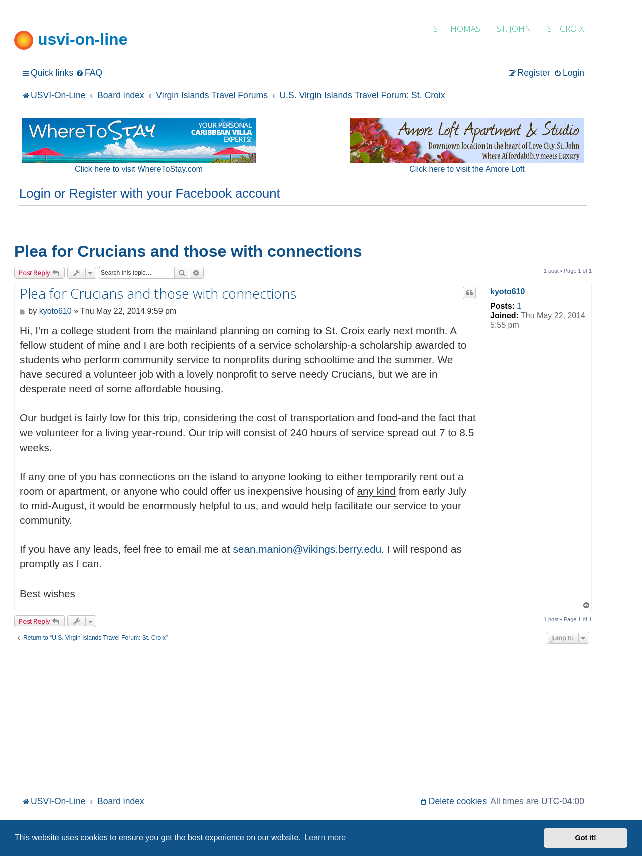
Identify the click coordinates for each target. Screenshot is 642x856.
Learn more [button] (325, 837)
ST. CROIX (565, 28)
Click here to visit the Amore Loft (466, 169)
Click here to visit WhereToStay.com (139, 169)
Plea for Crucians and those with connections (188, 251)
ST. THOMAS (456, 28)
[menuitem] (89, 73)
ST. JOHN (514, 28)
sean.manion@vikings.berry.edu (307, 549)
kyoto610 (507, 291)
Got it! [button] (585, 838)
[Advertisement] (303, 718)
